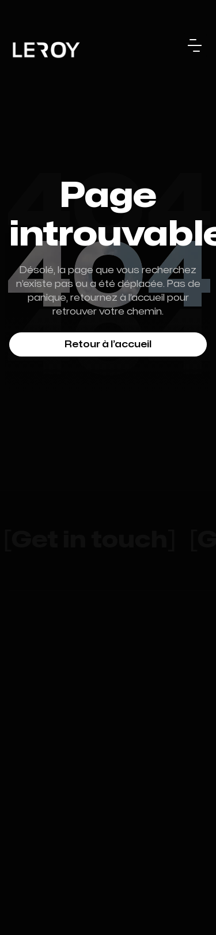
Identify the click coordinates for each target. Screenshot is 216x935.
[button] (195, 45)
